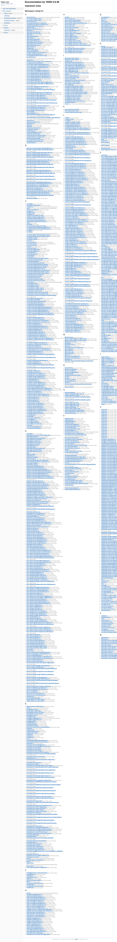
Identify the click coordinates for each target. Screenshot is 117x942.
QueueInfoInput (106, 23)
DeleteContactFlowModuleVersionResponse (40, 478)
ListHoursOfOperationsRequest (75, 208)
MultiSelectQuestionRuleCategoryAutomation (79, 361)
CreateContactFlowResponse (35, 319)
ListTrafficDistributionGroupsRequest (76, 304)
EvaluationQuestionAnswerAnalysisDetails (40, 838)
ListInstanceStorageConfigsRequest (76, 213)
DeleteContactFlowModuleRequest (37, 473)
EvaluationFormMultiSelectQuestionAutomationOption (43, 784)
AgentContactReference (34, 29)
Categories (29, 207)
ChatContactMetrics (32, 210)
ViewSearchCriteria (107, 623)
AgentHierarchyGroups (33, 33)
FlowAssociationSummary (34, 883)
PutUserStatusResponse (72, 489)
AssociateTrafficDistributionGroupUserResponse (41, 103)
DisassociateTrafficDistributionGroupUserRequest (42, 680)
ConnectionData (31, 245)
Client (28, 223)
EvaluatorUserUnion (32, 857)
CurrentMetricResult (32, 422)
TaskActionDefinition (107, 366)
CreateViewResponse (33, 401)
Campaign (29, 204)
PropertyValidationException (74, 480)
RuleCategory (105, 142)
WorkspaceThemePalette (109, 657)
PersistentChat (69, 443)
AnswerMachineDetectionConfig (36, 55)
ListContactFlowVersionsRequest (75, 166)
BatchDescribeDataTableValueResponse (39, 172)
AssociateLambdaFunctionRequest (37, 86)
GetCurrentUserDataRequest (35, 906)
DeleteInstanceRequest (33, 500)
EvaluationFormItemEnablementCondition (39, 765)
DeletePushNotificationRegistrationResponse (40, 509)
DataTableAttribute (32, 436)
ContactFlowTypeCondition (35, 279)
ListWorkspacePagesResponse (74, 329)
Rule (102, 139)
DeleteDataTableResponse (34, 491)
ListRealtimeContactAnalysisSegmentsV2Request (80, 250)
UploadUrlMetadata (107, 578)
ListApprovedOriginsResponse (74, 138)
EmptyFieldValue (31, 724)
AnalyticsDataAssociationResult (36, 52)
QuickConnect (105, 32)
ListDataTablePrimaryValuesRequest (76, 178)
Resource (104, 95)
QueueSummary (106, 30)
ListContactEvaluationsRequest (75, 150)
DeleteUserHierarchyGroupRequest (37, 527)
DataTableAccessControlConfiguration (38, 435)
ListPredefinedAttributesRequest (75, 236)
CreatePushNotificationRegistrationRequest (40, 365)
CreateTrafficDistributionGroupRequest (38, 388)
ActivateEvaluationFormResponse (37, 24)
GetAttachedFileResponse (34, 896)
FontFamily (30, 887)
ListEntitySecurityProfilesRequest (75, 190)
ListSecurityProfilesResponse (74, 290)
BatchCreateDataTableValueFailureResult (39, 152)
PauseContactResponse (72, 442)
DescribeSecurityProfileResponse (37, 621)
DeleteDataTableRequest (34, 490)
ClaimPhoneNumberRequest (35, 218)
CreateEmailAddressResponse (36, 334)
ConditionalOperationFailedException (38, 235)
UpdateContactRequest (108, 471)
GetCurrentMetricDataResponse (36, 905)
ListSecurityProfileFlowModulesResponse (78, 281)
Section (103, 245)
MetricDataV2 (69, 349)
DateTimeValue (31, 459)
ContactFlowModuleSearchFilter (36, 267)
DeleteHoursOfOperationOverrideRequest (39, 497)
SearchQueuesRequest (108, 202)
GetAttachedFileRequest (34, 894)
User (102, 584)
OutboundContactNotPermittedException (78, 397)
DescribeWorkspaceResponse (35, 645)
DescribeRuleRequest (33, 617)
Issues (67, 104)
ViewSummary (105, 626)
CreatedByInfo (31, 415)
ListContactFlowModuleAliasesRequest (77, 153)
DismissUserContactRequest (35, 693)
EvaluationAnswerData (33, 748)
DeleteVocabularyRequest (34, 535)
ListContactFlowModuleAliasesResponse (78, 154)
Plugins (67, 449)
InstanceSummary (70, 79)
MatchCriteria (69, 337)
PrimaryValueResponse (72, 472)
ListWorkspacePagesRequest (74, 327)
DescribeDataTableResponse (35, 574)
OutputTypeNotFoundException (75, 410)
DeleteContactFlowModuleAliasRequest (38, 470)
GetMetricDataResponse (34, 919)
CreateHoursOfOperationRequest (36, 342)
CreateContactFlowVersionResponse (38, 322)
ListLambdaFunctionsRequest (74, 222)
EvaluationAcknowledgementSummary (38, 746)
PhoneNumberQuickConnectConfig (76, 445)
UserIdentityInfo (106, 591)
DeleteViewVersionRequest (34, 532)
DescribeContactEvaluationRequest (37, 553)
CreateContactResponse (34, 325)
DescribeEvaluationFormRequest (36, 578)
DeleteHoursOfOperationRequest (36, 498)
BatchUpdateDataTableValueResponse (38, 194)
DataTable (29, 433)
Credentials (30, 416)
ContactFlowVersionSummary (35, 280)
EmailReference (31, 722)
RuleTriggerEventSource (109, 149)
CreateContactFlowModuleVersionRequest (39, 313)
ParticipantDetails (70, 427)
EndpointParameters (32, 731)
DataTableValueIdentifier (34, 450)
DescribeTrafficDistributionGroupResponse (40, 624)
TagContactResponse (108, 360)
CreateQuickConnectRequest (35, 373)
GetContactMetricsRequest (35, 900)
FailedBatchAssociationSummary (36, 873)
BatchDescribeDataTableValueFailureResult (40, 167)
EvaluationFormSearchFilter (35, 810)
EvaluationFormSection (33, 813)
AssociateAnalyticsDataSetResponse (38, 66)
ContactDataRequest (33, 251)
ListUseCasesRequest (72, 307)
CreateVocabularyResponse (35, 407)
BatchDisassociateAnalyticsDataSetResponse (40, 179)
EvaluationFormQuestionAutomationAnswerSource (42, 802)
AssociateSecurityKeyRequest (36, 95)
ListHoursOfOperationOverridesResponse (78, 205)
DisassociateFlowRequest (34, 659)
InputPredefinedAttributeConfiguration (77, 73)
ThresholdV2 (105, 385)
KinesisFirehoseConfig (72, 109)
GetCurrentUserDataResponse (36, 908)
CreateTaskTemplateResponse (36, 387)
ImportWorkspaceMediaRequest (75, 65)
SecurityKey (105, 246)
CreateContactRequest (33, 323)
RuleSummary (105, 148)
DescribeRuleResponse (33, 618)
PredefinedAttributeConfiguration (75, 457)
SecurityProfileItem (107, 249)
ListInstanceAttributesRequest (74, 211)
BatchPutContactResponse (35, 189)
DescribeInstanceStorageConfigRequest (39, 596)
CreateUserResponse (33, 399)
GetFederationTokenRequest (35, 912)
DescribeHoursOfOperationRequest (37, 587)
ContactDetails (31, 252)
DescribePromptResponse (34, 606)
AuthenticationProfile (33, 134)
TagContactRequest (107, 358)
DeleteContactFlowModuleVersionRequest (39, 476)
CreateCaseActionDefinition (35, 305)
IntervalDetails (69, 84)
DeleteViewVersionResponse (35, 534)
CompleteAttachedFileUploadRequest (38, 227)
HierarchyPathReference (72, 30)
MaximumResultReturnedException (76, 339)
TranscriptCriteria (106, 400)
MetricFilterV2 (69, 350)
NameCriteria (69, 368)
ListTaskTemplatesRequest (73, 295)
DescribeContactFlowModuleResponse (38, 562)
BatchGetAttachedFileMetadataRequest (38, 182)
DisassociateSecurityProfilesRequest (38, 679)
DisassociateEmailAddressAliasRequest (39, 656)
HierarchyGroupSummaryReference (76, 23)
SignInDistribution (107, 272)
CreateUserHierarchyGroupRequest (37, 394)
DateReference (31, 456)
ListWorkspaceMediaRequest (74, 324)
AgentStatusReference (33, 41)
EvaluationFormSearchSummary (36, 811)
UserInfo (104, 594)
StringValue (104, 339)
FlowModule (30, 884)
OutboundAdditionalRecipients (74, 394)
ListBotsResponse (70, 147)
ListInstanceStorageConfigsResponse (77, 215)
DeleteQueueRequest (33, 512)
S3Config (104, 155)
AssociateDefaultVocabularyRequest (37, 73)
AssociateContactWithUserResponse (38, 72)
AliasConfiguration (32, 49)
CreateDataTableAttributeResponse (37, 328)
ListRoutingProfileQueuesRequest (75, 262)
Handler (67, 17)
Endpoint (29, 728)
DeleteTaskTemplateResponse (35, 521)
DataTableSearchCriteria (34, 442)
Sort (102, 277)
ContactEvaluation (32, 254)
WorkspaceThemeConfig (109, 654)
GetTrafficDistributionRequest (35, 930)
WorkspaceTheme (106, 652)
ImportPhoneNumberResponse (74, 64)
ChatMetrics (30, 214)
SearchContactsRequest (108, 174)
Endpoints (29, 734)
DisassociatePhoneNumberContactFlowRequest (41, 668)
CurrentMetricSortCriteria (34, 424)
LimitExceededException (72, 122)
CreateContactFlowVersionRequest (37, 320)
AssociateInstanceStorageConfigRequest (39, 82)
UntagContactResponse (108, 440)
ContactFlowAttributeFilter (34, 260)
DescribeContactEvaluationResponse (38, 555)
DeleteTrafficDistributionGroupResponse (39, 524)
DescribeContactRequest (34, 566)
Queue (103, 20)
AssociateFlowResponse (34, 80)
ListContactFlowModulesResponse (76, 165)
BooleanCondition (32, 198)
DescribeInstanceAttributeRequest (37, 590)
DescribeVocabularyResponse (35, 642)
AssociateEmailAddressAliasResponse (38, 78)
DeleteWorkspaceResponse (35, 546)
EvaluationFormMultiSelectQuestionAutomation (41, 782)
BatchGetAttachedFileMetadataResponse (39, 183)
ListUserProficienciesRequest (74, 312)
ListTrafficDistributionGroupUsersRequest (78, 298)
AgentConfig (30, 27)
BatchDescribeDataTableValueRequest (38, 170)
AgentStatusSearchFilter (34, 44)
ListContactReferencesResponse (75, 174)
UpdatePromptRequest (108, 514)
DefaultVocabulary (32, 465)
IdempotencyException (72, 58)
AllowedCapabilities (32, 51)
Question (104, 18)
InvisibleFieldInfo (70, 102)
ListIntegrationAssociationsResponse (76, 221)
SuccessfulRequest (107, 348)
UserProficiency (106, 600)
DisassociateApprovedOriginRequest (38, 654)
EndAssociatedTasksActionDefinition (38, 727)
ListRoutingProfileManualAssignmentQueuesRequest (81, 256)
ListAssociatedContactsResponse (75, 141)
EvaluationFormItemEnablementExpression (40, 773)
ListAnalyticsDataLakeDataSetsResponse (78, 134)
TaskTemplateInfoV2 (107, 374)
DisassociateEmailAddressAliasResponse (39, 658)
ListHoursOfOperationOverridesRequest (77, 202)
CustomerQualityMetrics (34, 427)
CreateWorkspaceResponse (35, 413)
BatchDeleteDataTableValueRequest (37, 161)
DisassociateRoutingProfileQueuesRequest (40, 674)
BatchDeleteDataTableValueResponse (38, 163)
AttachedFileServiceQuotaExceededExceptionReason (43, 117)
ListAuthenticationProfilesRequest (75, 143)
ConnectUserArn (31, 242)
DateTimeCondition (32, 457)
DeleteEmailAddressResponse (36, 494)
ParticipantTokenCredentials (74, 439)
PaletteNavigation (70, 421)
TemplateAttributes (107, 379)
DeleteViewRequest (32, 529)
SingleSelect (105, 273)
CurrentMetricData (32, 421)
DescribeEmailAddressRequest (36, 575)
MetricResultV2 (69, 353)
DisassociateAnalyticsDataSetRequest (38, 652)
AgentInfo (29, 35)
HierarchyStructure (71, 32)
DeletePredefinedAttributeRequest (37, 503)
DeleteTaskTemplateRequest (35, 519)
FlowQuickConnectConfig (34, 886)
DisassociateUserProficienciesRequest (38, 686)
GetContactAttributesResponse (36, 899)
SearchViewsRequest (108, 223)
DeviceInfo (29, 649)
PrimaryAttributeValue (72, 467)
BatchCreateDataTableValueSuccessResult (39, 157)
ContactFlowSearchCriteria (35, 274)
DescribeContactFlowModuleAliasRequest (39, 556)
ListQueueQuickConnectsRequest (75, 242)
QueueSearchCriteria (107, 27)
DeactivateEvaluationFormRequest (37, 460)
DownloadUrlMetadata (33, 698)
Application (30, 60)
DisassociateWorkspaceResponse (37, 689)
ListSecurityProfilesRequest (73, 289)
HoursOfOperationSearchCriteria (75, 48)
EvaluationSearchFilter (33, 845)
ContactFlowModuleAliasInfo (35, 263)
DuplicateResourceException (35, 699)
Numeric (67, 382)
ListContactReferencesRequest (74, 172)
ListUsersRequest (70, 315)
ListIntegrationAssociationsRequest (76, 219)
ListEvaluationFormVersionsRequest (76, 193)
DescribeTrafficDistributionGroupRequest (39, 623)
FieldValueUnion (31, 877)
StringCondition (106, 335)
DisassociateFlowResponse (35, 661)
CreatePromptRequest (33, 362)
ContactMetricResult (32, 285)
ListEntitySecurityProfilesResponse (76, 191)
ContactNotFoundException (35, 288)
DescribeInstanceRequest (34, 593)
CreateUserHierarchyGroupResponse (38, 396)
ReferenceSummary (107, 84)
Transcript (104, 397)
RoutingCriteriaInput (107, 117)
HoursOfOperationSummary (73, 51)
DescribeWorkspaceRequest (35, 643)
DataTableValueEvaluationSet (35, 448)
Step (102, 320)
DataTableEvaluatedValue (34, 439)
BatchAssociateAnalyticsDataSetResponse (40, 149)
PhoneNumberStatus (71, 446)
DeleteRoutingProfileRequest (35, 515)
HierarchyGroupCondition (73, 20)
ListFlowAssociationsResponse (75, 200)
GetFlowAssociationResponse (36, 916)
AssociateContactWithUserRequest (37, 70)
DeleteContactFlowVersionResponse (38, 485)
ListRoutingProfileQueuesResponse (76, 264)
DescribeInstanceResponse (35, 594)
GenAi (28, 893)
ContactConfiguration (33, 249)
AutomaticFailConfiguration (35, 140)
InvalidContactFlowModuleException (76, 92)
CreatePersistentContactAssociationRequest (40, 354)
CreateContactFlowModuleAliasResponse (39, 308)
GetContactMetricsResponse (35, 902)
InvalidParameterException (73, 95)
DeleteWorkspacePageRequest (36, 541)
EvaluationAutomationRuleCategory (37, 752)
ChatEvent (29, 211)
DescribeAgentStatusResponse (36, 549)
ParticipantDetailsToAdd (72, 429)
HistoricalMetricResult (72, 38)
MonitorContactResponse (73, 358)
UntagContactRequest (108, 439)
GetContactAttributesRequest (35, 897)
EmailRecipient (31, 721)
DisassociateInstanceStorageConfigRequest (40, 662)
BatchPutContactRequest (34, 188)
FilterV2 (28, 879)
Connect (29, 241)
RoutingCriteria (106, 115)
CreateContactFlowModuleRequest (37, 310)
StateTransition (106, 319)
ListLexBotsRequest (71, 225)
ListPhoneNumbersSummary (74, 231)
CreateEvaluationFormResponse (36, 337)
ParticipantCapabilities (72, 424)
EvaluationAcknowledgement (35, 745)
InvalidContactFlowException (74, 89)
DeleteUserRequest (32, 528)
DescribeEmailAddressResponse (36, 577)
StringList (104, 337)
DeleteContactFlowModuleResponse (37, 475)
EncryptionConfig (32, 725)
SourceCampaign (106, 279)
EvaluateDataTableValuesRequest (37, 740)
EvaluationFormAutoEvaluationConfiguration (40, 759)
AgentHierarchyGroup (33, 32)
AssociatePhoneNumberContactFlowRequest (40, 89)
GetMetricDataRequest (33, 918)
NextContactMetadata (71, 372)
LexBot (67, 117)
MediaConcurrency (71, 341)
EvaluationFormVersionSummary (36, 832)
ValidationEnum (106, 617)
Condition (29, 230)
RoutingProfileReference (109, 133)
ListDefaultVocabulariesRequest (75, 187)
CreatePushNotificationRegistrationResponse (40, 368)
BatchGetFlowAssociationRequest (37, 185)
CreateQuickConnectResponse (36, 375)
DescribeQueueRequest (33, 608)
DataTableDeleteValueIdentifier (36, 438)
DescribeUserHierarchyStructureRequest (39, 630)
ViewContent (105, 620)
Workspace (104, 639)
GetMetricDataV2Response (34, 922)
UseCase (104, 582)
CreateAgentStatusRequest (35, 303)
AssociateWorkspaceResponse (36, 109)
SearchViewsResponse (108, 224)
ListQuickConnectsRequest (73, 247)
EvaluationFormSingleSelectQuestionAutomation (41, 814)
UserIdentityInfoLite (107, 593)
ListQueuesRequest (71, 244)
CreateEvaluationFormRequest (36, 335)
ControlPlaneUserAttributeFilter (36, 301)
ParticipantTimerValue (72, 438)
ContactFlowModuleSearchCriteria (37, 266)
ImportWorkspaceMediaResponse (75, 67)
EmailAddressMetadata (33, 711)
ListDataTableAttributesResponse (75, 177)
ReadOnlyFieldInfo (107, 48)
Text (102, 382)
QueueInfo (104, 21)
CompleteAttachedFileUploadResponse (38, 229)
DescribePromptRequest (34, 605)
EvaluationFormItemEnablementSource (38, 776)
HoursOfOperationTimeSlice (73, 52)
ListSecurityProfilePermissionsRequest (77, 284)
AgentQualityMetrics (32, 36)
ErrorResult (30, 737)
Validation (104, 616)
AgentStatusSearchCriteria (34, 42)
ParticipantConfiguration (72, 426)
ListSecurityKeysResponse (73, 273)
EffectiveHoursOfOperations (35, 706)
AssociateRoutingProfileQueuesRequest (39, 94)
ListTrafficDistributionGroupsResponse (77, 305)
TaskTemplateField (107, 371)
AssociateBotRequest (33, 69)
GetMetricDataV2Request (34, 921)
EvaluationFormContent (33, 762)
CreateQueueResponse (33, 372)
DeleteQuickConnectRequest (35, 513)
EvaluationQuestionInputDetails (36, 841)
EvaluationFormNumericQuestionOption (39, 796)
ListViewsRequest (70, 321)
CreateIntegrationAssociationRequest (38, 348)
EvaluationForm (31, 758)
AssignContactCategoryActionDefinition (39, 61)
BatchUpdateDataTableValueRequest (38, 192)
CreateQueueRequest (33, 370)
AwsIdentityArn (31, 143)
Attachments (30, 123)
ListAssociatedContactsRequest (75, 140)
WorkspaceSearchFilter (108, 648)
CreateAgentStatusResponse (35, 304)
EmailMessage (31, 717)
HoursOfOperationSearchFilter (74, 49)
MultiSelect (68, 359)
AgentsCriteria (31, 47)
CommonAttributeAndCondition (36, 226)
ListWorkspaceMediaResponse (74, 326)
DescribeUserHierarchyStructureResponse (39, 631)
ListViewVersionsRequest (73, 318)
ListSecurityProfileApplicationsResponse (78, 275)
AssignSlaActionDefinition (34, 63)
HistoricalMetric (70, 35)
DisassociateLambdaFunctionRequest (38, 665)
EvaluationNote (31, 836)
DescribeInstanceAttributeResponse (37, 591)
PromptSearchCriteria (71, 476)
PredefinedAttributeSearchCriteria (75, 458)
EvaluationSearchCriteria (34, 844)
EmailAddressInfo (32, 709)
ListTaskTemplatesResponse (74, 296)
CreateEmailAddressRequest (35, 332)
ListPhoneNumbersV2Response (75, 234)
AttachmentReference (33, 122)
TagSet (103, 364)
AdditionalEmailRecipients (34, 26)
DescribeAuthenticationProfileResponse (39, 552)
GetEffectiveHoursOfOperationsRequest (39, 909)
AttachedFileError (32, 113)
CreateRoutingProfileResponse (36, 378)
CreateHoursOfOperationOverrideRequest (39, 338)
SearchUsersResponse (108, 221)
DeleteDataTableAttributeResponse (37, 488)
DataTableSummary (32, 445)
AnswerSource (31, 57)
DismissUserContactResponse (36, 695)
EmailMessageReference (34, 720)
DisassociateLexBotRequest (35, 667)
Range (103, 46)
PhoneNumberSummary (72, 448)
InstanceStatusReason (72, 76)
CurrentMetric (30, 419)
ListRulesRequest (70, 268)
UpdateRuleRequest (107, 539)
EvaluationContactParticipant (35, 756)
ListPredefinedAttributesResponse (75, 237)
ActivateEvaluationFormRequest (36, 23)
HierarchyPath (69, 29)
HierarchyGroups (70, 24)
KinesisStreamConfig (71, 111)
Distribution (30, 696)
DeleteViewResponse (33, 531)
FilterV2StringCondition (33, 880)
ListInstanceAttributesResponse (75, 212)
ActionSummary (31, 21)
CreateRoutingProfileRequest (35, 376)
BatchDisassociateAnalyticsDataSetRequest (40, 176)
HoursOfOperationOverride (73, 42)
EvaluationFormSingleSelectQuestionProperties (41, 823)
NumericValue (69, 387)
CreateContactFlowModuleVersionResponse (40, 314)
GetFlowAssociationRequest (35, 915)
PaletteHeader (69, 420)
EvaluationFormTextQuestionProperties (38, 830)
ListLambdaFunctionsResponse (75, 224)
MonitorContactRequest (72, 356)
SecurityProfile (106, 248)
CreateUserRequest (32, 397)
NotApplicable (69, 374)
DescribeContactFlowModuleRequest (38, 560)
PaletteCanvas (69, 418)
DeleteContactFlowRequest (35, 481)
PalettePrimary (69, 423)
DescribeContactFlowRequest (35, 563)
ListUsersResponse (71, 317)
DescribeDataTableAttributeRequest (37, 569)
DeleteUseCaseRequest (33, 525)
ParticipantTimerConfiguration (74, 433)
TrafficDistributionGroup (109, 392)
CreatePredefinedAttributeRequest (37, 360)
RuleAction (104, 141)
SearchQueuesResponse (109, 204)
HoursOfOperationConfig (72, 41)
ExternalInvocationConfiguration (36, 867)
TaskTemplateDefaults (108, 370)
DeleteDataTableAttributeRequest (36, 487)
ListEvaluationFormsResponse (74, 197)
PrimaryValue (69, 470)
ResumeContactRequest (108, 113)
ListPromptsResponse (72, 240)
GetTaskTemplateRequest (34, 927)
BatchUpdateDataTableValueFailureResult (39, 191)
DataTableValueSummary (34, 451)
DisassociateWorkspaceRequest (36, 687)
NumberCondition (70, 379)
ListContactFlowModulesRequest (75, 163)
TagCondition (105, 357)
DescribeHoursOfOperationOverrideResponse (40, 584)
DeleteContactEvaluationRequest (36, 469)
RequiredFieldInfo (106, 93)
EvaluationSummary (32, 854)
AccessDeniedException (34, 18)
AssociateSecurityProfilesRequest (37, 98)
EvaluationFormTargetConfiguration (37, 827)
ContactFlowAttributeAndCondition (37, 258)
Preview (67, 463)
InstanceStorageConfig (72, 77)
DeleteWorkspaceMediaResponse (37, 540)
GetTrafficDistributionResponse (36, 931)
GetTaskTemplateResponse (35, 928)
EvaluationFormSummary (34, 826)
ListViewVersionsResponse (73, 320)
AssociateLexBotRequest (34, 88)
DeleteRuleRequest (32, 516)
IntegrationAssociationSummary (75, 80)
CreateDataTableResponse (34, 331)
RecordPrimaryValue (107, 80)
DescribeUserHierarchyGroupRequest (38, 627)
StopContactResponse (108, 329)
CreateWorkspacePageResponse (36, 410)
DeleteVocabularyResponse (35, 537)
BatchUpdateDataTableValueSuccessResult (40, 195)
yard (76, 939)
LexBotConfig (69, 119)
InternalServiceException (73, 82)
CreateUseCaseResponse (34, 393)
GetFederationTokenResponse (36, 913)
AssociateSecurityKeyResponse (36, 97)
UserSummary (105, 610)
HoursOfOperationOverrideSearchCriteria (78, 45)
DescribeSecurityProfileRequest (36, 620)
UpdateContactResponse (109, 473)
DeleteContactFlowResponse (35, 482)
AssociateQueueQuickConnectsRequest (39, 92)
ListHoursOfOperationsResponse (75, 209)
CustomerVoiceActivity (33, 428)
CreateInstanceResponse (34, 347)
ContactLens (30, 282)
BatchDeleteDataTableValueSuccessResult (39, 164)
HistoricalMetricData (71, 36)
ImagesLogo (68, 61)
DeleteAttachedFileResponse (35, 467)
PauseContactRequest (72, 441)
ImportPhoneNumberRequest (74, 62)
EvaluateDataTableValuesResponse (37, 742)
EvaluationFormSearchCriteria (36, 808)
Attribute (29, 126)
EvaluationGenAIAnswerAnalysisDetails (39, 833)
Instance (67, 74)
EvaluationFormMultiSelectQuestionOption (40, 787)
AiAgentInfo (30, 48)
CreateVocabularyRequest (34, 406)
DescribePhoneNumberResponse (36, 600)
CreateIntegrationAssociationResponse (38, 350)
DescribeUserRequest (33, 634)
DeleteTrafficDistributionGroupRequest (38, 522)
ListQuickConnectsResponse (74, 249)
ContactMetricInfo (32, 283)
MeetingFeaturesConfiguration (74, 347)
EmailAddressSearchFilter (34, 714)
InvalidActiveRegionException (74, 86)
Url (102, 579)
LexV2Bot (68, 120)
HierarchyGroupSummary (73, 21)
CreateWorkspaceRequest (34, 412)
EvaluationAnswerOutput (34, 751)
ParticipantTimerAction (72, 432)
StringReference (106, 338)
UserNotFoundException (109, 595)
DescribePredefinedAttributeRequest (38, 602)
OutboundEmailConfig (72, 403)
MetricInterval (69, 352)
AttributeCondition (32, 129)
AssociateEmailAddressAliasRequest (38, 76)
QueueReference (106, 26)
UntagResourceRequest (108, 442)
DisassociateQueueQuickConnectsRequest (40, 671)
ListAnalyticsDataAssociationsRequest (77, 128)
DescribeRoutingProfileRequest (36, 614)
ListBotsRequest (70, 146)
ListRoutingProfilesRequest (73, 265)
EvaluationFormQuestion (34, 801)
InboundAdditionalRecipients (74, 68)
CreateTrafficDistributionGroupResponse (39, 390)
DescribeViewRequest (33, 637)
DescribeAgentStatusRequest (35, 547)
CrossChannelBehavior (33, 418)
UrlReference (105, 581)
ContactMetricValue (32, 286)
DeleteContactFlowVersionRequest (37, 484)
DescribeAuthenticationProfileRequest (38, 550)
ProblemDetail (69, 473)
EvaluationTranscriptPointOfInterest (37, 855)
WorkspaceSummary (107, 651)
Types (103, 404)
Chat (27, 208)
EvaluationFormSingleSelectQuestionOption (40, 820)
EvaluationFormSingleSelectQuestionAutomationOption (44, 817)
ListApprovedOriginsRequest (74, 137)
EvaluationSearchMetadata (34, 846)
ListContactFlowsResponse (73, 171)
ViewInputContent (106, 622)
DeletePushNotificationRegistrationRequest (40, 506)
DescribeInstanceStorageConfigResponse (39, 597)
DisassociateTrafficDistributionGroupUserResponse (42, 683)
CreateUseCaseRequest (33, 391)
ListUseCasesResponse (72, 308)
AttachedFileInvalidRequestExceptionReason (40, 114)
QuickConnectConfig (107, 33)
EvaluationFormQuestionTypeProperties (39, 805)
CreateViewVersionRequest (35, 403)
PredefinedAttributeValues (73, 461)
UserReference (106, 604)
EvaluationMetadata (32, 835)
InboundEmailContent (71, 70)
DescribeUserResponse (33, 636)
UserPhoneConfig (106, 598)
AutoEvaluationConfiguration (35, 137)
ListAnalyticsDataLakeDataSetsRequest (77, 132)
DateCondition (31, 454)
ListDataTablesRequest (72, 184)
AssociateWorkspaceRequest (35, 107)
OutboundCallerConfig (72, 395)
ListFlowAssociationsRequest (74, 199)
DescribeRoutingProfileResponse (36, 615)
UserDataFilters (106, 587)
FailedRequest (31, 874)
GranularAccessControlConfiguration (38, 934)
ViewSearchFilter (106, 625)
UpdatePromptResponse (109, 516)
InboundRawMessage (71, 71)
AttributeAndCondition (33, 128)
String (103, 334)
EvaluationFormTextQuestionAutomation (39, 829)
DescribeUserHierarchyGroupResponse (38, 628)
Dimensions (30, 651)
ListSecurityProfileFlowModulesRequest (77, 278)
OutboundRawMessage (72, 406)
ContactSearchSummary (34, 291)
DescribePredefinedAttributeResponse (38, 603)
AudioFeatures (31, 131)
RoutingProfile (105, 121)
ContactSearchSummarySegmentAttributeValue (41, 295)
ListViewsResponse (71, 323)
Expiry (28, 861)
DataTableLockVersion (33, 441)
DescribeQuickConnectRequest (36, 611)
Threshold (104, 383)
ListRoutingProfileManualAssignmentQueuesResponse (82, 259)
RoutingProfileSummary (108, 138)
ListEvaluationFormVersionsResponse (77, 194)
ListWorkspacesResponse (73, 332)
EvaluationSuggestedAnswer (35, 849)
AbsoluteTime (30, 17)
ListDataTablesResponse (72, 185)
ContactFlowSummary (33, 277)
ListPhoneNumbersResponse (74, 230)
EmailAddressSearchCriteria (35, 712)
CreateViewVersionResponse (35, 404)
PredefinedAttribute (71, 455)
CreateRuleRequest (32, 379)
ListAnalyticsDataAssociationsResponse (77, 129)
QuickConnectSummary (108, 41)
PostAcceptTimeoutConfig (73, 451)
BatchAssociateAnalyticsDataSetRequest (39, 148)
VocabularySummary (107, 630)
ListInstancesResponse (72, 218)
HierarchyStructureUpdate (73, 33)
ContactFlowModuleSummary (35, 269)
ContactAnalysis (31, 248)
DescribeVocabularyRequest (35, 640)
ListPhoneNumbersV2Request (74, 233)
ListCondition (69, 149)
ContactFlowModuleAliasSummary (37, 264)
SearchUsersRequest (108, 220)
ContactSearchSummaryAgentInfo (37, 292)
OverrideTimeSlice (70, 413)
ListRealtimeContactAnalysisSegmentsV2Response (81, 253)
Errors (28, 739)
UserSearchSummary (108, 609)
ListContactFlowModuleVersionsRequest (77, 157)
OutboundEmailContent (72, 404)
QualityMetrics (105, 17)
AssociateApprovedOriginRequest (37, 67)
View (102, 619)
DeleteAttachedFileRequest (35, 466)
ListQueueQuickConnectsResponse (76, 243)
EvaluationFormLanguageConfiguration (38, 780)
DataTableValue (31, 447)
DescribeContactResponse (34, 568)
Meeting (67, 346)
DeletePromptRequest (33, 504)
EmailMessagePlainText (33, 718)
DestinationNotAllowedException (36, 646)
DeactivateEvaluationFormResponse (37, 462)
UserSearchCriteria (107, 606)
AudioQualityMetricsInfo (34, 132)
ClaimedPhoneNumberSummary (36, 221)
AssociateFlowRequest (33, 79)
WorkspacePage (106, 645)
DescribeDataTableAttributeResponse (38, 571)
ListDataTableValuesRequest (74, 181)
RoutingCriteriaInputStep (109, 118)
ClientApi (29, 224)
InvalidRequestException (72, 98)
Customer (29, 425)
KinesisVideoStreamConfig (73, 112)
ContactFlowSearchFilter (34, 276)
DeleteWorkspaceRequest (34, 544)
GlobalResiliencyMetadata (34, 933)
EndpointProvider (32, 733)
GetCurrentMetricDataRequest (35, 903)
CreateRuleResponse (33, 381)
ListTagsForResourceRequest (74, 292)
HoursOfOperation (70, 39)
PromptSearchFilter (71, 477)
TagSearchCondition (107, 363)
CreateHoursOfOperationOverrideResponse (40, 339)
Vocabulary (104, 629)
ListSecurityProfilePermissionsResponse (78, 286)
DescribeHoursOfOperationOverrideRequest (40, 581)
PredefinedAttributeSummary (74, 460)
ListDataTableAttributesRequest (75, 175)
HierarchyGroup (70, 18)
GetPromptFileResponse (34, 925)
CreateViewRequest (32, 400)
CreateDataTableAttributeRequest (37, 326)
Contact (28, 246)
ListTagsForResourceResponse (75, 293)
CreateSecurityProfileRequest (35, 382)
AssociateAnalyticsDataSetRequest (37, 64)
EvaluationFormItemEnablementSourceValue (40, 777)
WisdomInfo (105, 637)
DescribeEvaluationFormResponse (37, 580)
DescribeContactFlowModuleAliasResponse (40, 558)
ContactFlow (30, 257)
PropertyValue (69, 485)
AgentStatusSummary (33, 45)
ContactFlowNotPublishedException (37, 272)
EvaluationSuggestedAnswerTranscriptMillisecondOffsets (44, 851)
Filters (28, 881)
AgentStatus (30, 38)
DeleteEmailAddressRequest (35, 493)
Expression (30, 863)
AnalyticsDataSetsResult (34, 54)
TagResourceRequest (108, 361)
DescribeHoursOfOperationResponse (38, 589)
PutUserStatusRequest (72, 488)
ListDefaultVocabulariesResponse (75, 188)
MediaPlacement (70, 344)
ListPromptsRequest (71, 239)
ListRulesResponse (71, 270)
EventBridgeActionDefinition (35, 860)
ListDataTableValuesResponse (74, 182)
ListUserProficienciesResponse (75, 314)
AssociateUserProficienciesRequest (37, 106)
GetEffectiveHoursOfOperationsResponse (39, 911)
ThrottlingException (107, 386)
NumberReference (70, 381)
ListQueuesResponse (71, 246)
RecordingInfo (105, 82)
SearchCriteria (105, 180)
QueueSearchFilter (107, 29)
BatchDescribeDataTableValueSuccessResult (40, 173)
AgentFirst (29, 30)
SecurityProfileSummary (109, 254)
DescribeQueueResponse (34, 609)
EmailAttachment (31, 715)
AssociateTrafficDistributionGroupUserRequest (41, 100)
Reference (104, 83)
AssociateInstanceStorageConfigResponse (40, 83)
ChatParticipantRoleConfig (34, 215)
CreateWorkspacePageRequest (36, 409)
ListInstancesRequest (71, 216)
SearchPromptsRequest (108, 199)
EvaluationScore (31, 842)
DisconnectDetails (32, 690)
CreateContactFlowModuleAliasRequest (39, 307)
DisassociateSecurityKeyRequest (36, 677)
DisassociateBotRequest (34, 655)
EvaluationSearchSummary (35, 848)
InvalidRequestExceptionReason (75, 101)
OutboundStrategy (70, 407)
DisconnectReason (32, 692)
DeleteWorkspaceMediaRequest (36, 538)
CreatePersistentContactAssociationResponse (41, 357)
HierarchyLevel (69, 26)
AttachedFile (30, 112)
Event (28, 858)
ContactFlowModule (32, 261)
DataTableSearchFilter (33, 444)
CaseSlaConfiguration (33, 205)
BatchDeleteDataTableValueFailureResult (39, 160)
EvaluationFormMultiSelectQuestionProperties (41, 790)
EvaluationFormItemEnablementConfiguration (40, 770)
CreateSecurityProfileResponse (36, 384)
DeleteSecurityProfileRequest (35, 518)
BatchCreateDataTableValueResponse (38, 155)
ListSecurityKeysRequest (73, 271)
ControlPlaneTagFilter (33, 300)
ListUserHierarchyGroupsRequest (75, 309)
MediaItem (68, 343)
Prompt (67, 474)
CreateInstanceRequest (33, 345)
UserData (104, 585)
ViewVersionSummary (108, 627)
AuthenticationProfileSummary (36, 135)
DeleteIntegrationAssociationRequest (38, 501)
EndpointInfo (30, 730)
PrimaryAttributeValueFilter (73, 469)
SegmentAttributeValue (108, 257)
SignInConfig (105, 270)
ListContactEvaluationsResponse (75, 151)
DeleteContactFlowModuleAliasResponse (39, 472)
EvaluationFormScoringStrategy (36, 807)
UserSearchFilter (106, 607)
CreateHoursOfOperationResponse (37, 344)
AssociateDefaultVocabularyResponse (38, 75)
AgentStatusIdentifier (33, 39)
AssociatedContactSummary (35, 110)
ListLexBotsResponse (72, 227)
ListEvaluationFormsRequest (74, 196)
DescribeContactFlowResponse (36, 565)
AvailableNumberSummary (34, 141)
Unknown (104, 409)
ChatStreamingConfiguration (35, 217)
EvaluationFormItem (32, 764)
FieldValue (29, 876)
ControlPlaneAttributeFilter (34, 298)
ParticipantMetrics (70, 430)
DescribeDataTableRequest (35, 572)
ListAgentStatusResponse (73, 126)
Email (28, 708)
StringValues (105, 341)
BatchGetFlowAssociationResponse (37, 186)
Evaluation (29, 743)
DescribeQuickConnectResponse (36, 612)
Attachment (30, 120)
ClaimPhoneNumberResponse (35, 220)
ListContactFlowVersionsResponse (76, 168)
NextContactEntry (70, 371)
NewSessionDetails (71, 369)
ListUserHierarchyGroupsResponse (76, 311)
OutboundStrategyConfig (73, 408)
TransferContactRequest (109, 401)
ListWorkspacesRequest (72, 330)
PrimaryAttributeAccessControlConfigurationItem (80, 464)
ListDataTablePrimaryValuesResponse (77, 180)
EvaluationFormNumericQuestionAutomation (40, 793)
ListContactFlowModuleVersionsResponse (78, 160)
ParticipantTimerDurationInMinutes (76, 435)
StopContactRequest (107, 328)
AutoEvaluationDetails (33, 138)
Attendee (29, 125)
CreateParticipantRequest (34, 351)
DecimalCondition (32, 463)
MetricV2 (67, 355)
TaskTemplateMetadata (108, 376)
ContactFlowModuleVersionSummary (38, 270)
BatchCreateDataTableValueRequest (37, 154)
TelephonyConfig (106, 377)
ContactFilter (30, 255)
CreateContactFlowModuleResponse (38, 311)
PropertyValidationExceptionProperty (76, 483)
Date (27, 453)
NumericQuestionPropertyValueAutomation (78, 384)
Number (67, 376)
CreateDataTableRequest (34, 329)
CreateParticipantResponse (35, 353)
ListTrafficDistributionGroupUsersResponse (78, 301)
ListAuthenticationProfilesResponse (76, 144)
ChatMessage (30, 212)
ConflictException (32, 238)
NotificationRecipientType (73, 375)
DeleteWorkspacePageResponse (36, 543)
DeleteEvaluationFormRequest (36, 496)
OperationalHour (70, 392)
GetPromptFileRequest (33, 924)
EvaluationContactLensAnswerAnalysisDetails (41, 753)
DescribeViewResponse (33, 639)
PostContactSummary (71, 452)
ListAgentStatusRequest (72, 125)
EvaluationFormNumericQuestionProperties (40, 798)
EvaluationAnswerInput (33, 749)
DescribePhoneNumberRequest (36, 599)
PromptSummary (70, 479)
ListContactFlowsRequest (73, 169)
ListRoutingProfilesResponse (74, 267)
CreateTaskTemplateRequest (35, 385)
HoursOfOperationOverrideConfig (75, 44)
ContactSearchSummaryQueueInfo (37, 294)
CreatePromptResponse (34, 363)
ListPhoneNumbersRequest (73, 228)
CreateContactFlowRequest (35, 317)
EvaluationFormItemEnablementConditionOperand (42, 767)
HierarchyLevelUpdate (72, 27)
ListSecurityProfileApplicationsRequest (77, 274)
